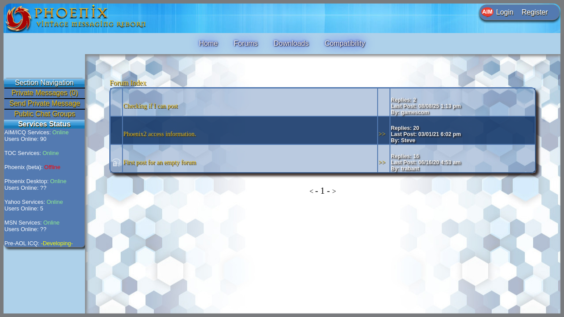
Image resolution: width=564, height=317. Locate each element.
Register (535, 12)
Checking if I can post (150, 106)
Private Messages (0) (44, 92)
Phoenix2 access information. (159, 134)
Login (504, 12)
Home (208, 43)
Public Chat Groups (44, 114)
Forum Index (128, 82)
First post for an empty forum (159, 162)
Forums (246, 43)
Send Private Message (44, 103)
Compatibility (345, 43)
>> (382, 134)
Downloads (291, 43)
